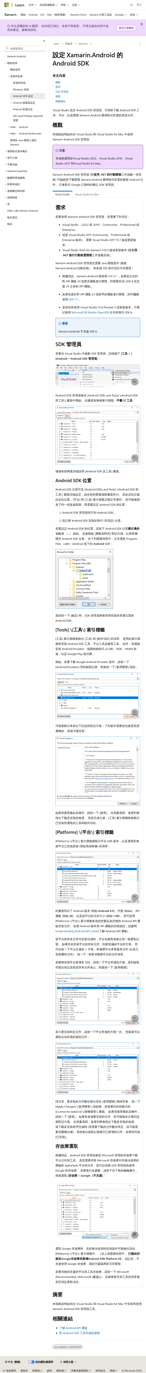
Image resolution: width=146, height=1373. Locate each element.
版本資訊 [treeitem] (12, 217)
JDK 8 (111, 276)
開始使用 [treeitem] (15, 69)
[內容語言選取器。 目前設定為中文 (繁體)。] (13, 1362)
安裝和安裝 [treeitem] (19, 82)
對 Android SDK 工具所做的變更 (79, 1333)
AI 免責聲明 (9, 1370)
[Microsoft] (6, 5)
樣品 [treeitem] (9, 224)
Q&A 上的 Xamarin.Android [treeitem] (22, 210)
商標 (112, 1370)
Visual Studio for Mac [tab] (87, 194)
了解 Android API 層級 (73, 1328)
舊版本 (69, 43)
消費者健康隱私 (79, 1370)
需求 (57, 87)
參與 (49, 1370)
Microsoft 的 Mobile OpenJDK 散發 (94, 312)
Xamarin (83, 43)
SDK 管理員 (61, 91)
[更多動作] (140, 44)
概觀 (57, 82)
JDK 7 (72, 299)
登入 (139, 4)
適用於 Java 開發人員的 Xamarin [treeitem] (23, 142)
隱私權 (60, 1370)
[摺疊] (44, 41)
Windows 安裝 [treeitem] (21, 89)
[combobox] (24, 48)
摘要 (57, 96)
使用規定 (100, 1370)
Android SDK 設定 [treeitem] (23, 96)
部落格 (36, 1370)
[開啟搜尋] (131, 5)
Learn (56, 43)
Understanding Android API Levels (76, 931)
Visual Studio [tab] (62, 194)
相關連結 (60, 101)
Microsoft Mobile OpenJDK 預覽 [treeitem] (28, 118)
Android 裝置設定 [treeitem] (23, 109)
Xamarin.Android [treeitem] (16, 56)
